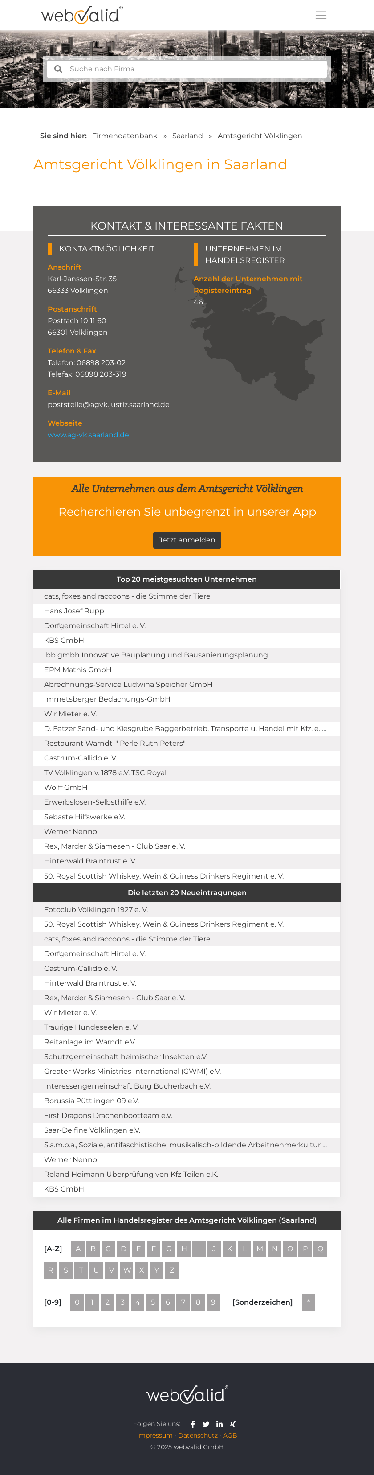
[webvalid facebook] (194, 1424)
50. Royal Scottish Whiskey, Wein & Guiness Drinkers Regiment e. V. (164, 876)
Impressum (155, 1435)
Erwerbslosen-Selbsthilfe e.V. (95, 802)
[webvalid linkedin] (221, 1424)
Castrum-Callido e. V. (80, 758)
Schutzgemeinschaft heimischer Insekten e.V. (125, 1056)
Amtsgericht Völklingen (260, 135)
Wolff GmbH (66, 787)
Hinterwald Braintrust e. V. (90, 861)
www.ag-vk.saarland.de (88, 435)
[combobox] (187, 69)
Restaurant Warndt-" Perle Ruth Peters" (115, 743)
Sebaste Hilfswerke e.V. (84, 817)
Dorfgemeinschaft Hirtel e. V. (95, 625)
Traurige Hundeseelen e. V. (91, 1027)
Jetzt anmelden (187, 540)
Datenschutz (198, 1435)
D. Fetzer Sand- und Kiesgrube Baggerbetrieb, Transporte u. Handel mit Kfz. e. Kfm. (191, 728)
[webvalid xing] (234, 1424)
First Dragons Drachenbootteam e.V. (108, 1115)
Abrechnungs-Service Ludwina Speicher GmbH (128, 684)
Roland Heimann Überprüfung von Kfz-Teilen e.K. (131, 1174)
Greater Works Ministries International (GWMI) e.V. (132, 1071)
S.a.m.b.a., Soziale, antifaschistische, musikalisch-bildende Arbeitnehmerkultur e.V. (188, 1145)
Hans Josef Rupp (74, 611)
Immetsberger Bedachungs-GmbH (107, 699)
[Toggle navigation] (321, 15)
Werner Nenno (70, 831)
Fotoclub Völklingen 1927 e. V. (96, 909)
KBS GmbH (64, 640)
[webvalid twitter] (208, 1424)
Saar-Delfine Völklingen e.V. (92, 1130)
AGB (230, 1435)
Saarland (187, 135)
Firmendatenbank (125, 135)
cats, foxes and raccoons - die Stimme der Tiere (127, 596)
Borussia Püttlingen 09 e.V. (91, 1101)
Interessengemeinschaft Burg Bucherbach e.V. (127, 1086)
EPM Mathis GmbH (78, 670)
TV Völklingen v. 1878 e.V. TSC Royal (105, 772)
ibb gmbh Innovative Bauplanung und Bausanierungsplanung (156, 655)
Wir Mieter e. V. (70, 714)
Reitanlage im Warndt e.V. (90, 1042)
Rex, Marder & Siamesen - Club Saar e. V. (114, 846)
